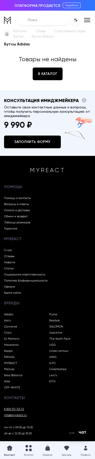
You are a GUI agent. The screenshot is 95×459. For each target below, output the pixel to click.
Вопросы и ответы (16, 204)
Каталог (20, 31)
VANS (52, 357)
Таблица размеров (17, 222)
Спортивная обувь (70, 31)
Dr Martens (11, 338)
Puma (53, 314)
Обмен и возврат (16, 216)
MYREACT (10, 363)
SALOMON (56, 326)
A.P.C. (52, 363)
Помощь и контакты (17, 198)
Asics (7, 320)
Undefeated (57, 369)
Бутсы (18, 36)
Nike (7, 381)
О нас (8, 250)
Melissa (9, 369)
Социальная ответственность (24, 274)
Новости (9, 262)
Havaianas (11, 345)
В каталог (47, 74)
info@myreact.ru (15, 415)
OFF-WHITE (12, 387)
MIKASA (9, 357)
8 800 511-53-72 (14, 409)
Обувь (41, 31)
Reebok (54, 320)
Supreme (55, 332)
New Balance (13, 375)
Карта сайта (12, 292)
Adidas (8, 314)
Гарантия (10, 228)
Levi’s (53, 375)
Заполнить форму (32, 142)
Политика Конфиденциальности (26, 280)
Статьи (9, 268)
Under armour (58, 351)
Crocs (7, 332)
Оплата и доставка (17, 210)
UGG (52, 345)
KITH (52, 381)
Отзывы (9, 256)
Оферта (9, 286)
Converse (10, 326)
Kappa (8, 351)
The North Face (59, 338)
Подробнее (72, 5)
